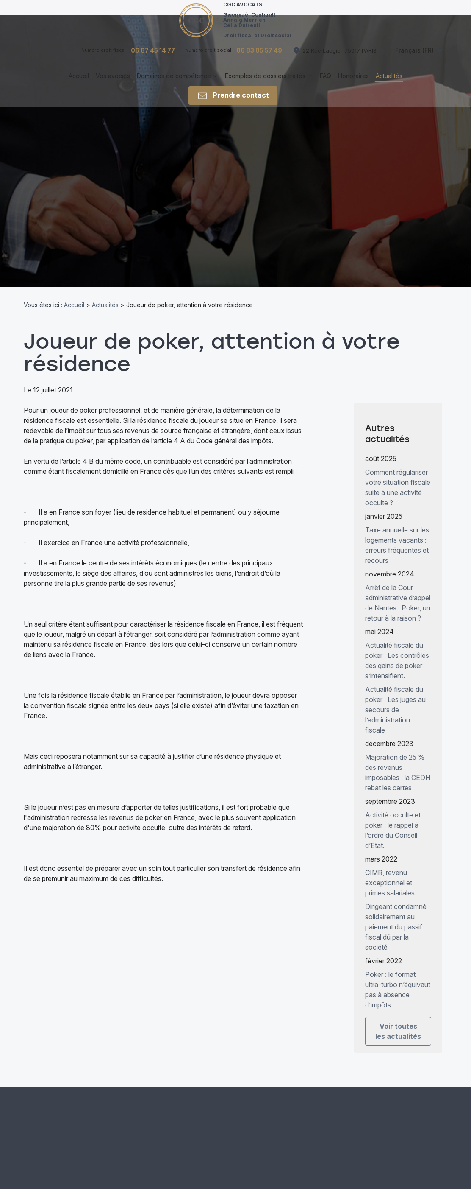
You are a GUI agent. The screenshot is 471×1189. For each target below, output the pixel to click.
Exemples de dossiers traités (265, 83)
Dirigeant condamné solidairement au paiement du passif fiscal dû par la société (396, 918)
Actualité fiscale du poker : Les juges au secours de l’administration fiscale (395, 701)
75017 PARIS (339, 58)
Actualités (389, 83)
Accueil (79, 83)
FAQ (325, 83)
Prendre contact (233, 103)
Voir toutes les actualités (398, 1023)
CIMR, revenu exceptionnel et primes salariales (390, 874)
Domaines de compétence (174, 83)
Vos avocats (113, 83)
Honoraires (353, 83)
